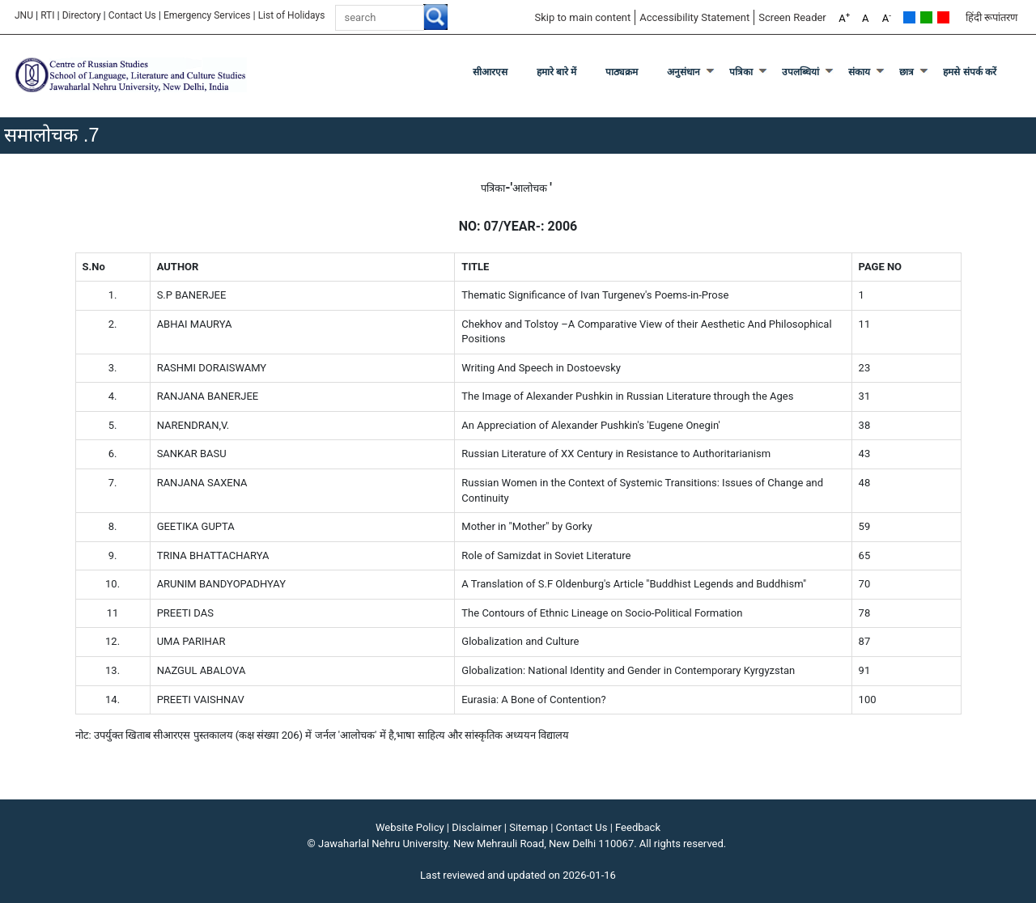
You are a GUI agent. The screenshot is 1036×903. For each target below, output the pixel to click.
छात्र (906, 72)
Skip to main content (582, 17)
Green (926, 17)
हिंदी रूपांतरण (991, 17)
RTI (47, 15)
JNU (24, 15)
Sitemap (528, 827)
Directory (81, 15)
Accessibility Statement (694, 17)
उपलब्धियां (800, 72)
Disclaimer (476, 827)
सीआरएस (490, 72)
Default (909, 17)
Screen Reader (792, 17)
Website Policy (410, 827)
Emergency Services (207, 15)
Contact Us (132, 15)
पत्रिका (741, 72)
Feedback (637, 827)
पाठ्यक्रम (621, 72)
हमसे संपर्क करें (969, 72)
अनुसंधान (683, 72)
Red (943, 17)
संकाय (859, 72)
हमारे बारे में (557, 72)
